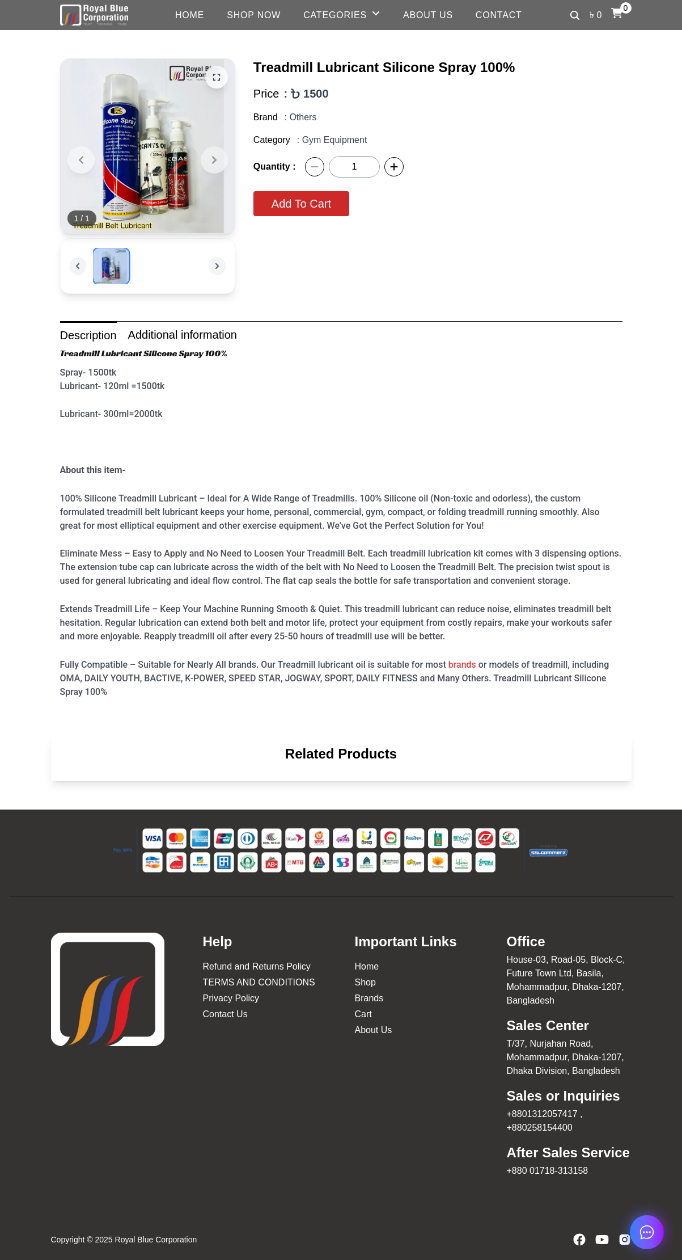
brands (462, 664)
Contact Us (225, 1014)
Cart (363, 1014)
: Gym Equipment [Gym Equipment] (332, 140)
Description (88, 335)
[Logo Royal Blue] (94, 15)
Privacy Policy (231, 998)
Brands (369, 998)
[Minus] (314, 166)
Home (189, 15)
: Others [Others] (301, 117)
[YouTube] (602, 1239)
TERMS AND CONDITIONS (259, 982)
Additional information (182, 334)
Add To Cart (301, 203)
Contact (499, 15)
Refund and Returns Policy (257, 966)
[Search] (575, 15)
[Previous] (81, 160)
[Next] (214, 160)
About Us (428, 15)
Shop (365, 982)
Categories (335, 15)
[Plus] (394, 166)
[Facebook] (579, 1239)
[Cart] (616, 13)
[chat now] (647, 1232)
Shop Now (254, 15)
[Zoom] (216, 77)
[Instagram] (625, 1239)
